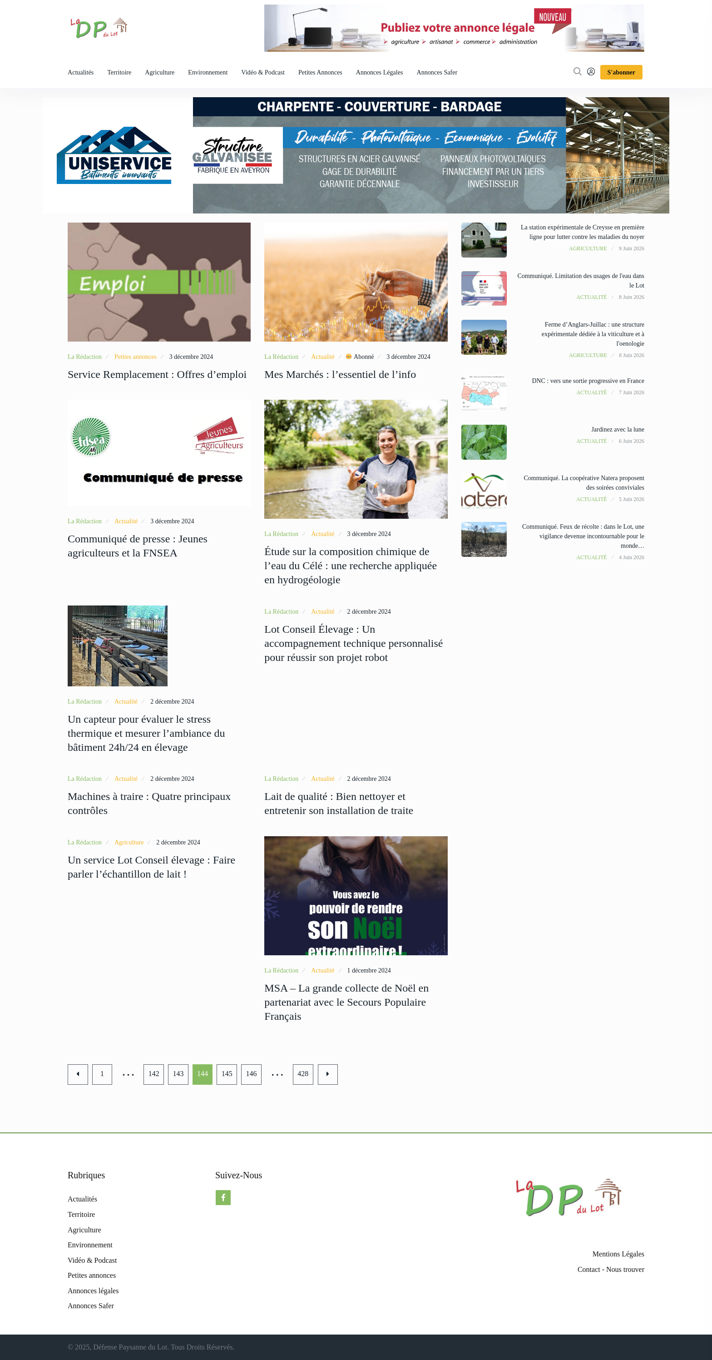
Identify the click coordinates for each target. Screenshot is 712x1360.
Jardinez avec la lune (617, 429)
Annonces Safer (437, 72)
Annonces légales (379, 72)
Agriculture (159, 72)
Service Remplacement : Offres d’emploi (157, 374)
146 (252, 1073)
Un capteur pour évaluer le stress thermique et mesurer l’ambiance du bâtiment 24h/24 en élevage (146, 733)
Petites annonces (320, 72)
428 (304, 1073)
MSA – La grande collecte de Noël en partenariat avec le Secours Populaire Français (346, 1002)
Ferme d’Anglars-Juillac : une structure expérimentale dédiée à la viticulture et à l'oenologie (592, 334)
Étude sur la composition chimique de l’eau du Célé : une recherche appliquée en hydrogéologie (350, 566)
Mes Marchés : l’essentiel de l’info (340, 374)
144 (203, 1073)
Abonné (360, 356)
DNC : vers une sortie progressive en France (588, 380)
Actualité (322, 356)
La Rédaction (85, 356)
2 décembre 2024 (172, 701)
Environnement (207, 72)
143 (178, 1073)
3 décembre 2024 (191, 356)
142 (154, 1073)
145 (227, 1073)
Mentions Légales (618, 1254)
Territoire (119, 72)
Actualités (81, 72)
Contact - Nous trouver (611, 1269)
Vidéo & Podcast (263, 72)
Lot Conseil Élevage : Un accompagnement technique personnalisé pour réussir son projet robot (353, 643)
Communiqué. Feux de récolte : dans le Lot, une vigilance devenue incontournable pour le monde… (583, 536)
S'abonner (621, 72)
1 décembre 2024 (369, 970)
